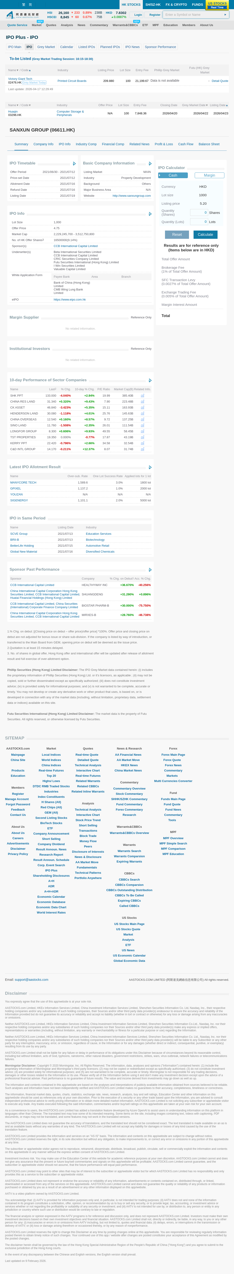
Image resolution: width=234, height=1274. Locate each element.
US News (129, 950)
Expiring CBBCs (129, 900)
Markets (173, 775)
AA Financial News (129, 754)
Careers (18, 838)
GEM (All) (51, 812)
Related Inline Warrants (88, 791)
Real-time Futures (51, 770)
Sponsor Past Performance (34, 569)
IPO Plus (51, 870)
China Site (18, 760)
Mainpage (18, 754)
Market (129, 934)
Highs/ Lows (51, 781)
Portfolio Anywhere (88, 878)
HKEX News (129, 765)
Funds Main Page (173, 799)
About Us (18, 833)
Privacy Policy (18, 854)
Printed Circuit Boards (72, 81)
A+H (51, 881)
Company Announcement (51, 833)
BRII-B (14, 539)
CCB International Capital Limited (76, 246)
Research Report (51, 854)
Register (18, 794)
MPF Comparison (173, 848)
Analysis (129, 939)
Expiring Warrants (129, 861)
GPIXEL (15, 488)
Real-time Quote (88, 754)
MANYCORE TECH (23, 482)
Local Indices (51, 754)
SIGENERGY (19, 500)
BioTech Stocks (51, 823)
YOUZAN (16, 494)
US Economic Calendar (129, 955)
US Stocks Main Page (129, 924)
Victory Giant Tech (20, 79)
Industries (51, 791)
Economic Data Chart (51, 907)
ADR (51, 886)
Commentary (173, 770)
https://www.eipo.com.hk (70, 299)
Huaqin (13, 111)
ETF (51, 828)
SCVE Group (18, 533)
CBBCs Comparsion (129, 885)
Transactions (88, 830)
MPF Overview (173, 838)
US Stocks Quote (129, 929)
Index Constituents (51, 796)
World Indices (51, 760)
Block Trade (88, 836)
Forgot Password (18, 804)
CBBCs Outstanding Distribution (129, 890)
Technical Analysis (88, 765)
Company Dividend (51, 844)
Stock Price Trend (88, 820)
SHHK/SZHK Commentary (129, 799)
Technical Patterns (88, 872)
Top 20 (51, 775)
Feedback (18, 809)
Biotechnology (95, 539)
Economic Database (51, 902)
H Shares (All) (51, 802)
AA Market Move (88, 862)
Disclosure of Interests (88, 851)
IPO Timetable (22, 163)
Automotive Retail (97, 545)
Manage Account (18, 799)
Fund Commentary (129, 804)
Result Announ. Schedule (51, 860)
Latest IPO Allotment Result (35, 467)
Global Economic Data (129, 960)
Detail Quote (220, 81)
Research (129, 815)
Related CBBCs (88, 786)
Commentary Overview (129, 788)
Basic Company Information (109, 163)
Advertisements (18, 843)
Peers (88, 846)
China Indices (51, 765)
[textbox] (196, 14)
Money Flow (88, 841)
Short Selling (51, 839)
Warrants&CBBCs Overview (129, 833)
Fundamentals (88, 867)
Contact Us (18, 815)
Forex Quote (173, 760)
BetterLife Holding (22, 545)
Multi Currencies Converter (173, 781)
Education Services (98, 533)
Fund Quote (173, 804)
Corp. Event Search (51, 865)
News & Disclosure (88, 857)
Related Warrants (88, 781)
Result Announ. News (51, 849)
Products (18, 770)
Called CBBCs (129, 906)
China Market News (129, 770)
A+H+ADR (51, 891)
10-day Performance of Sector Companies (48, 380)
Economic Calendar (51, 896)
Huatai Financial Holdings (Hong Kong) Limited (41, 597)
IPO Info (17, 213)
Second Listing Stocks (51, 818)
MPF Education (173, 854)
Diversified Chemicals (100, 551)
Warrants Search (129, 851)
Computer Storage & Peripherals (70, 113)
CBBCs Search (129, 879)
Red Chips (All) (51, 807)
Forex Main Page (173, 754)
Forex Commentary (129, 809)
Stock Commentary (129, 794)
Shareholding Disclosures (51, 875)
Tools (173, 820)
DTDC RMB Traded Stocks (51, 786)
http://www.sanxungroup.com (132, 195)
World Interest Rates (51, 912)
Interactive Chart (88, 770)
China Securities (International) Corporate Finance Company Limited (44, 605)
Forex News (173, 765)
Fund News (173, 809)
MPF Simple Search (173, 843)
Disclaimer (18, 848)
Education (18, 775)
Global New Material (23, 551)
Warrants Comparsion (129, 856)
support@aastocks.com (31, 979)
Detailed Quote (87, 760)
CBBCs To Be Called (129, 895)
